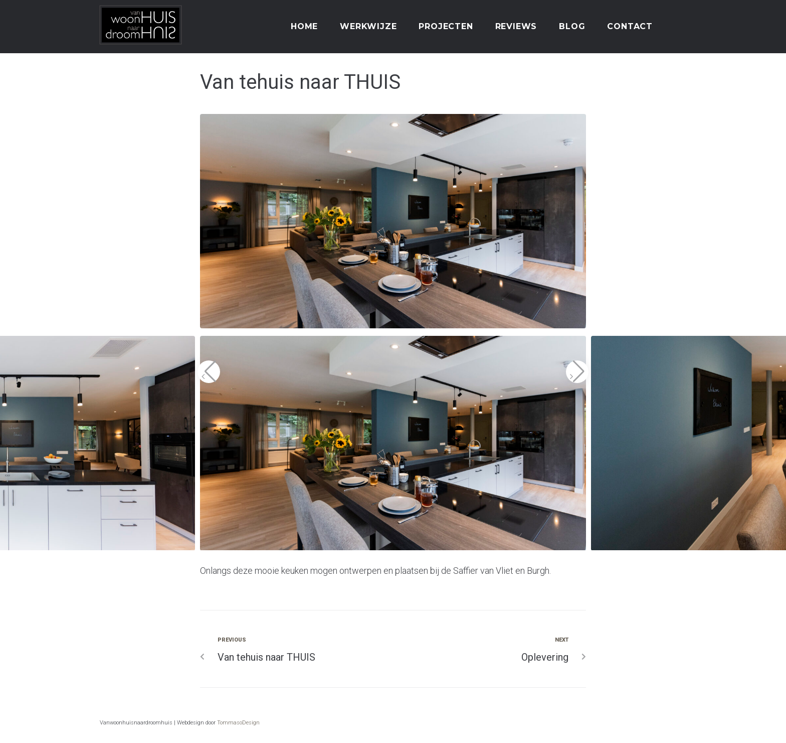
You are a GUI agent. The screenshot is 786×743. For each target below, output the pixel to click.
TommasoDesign (238, 722)
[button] (209, 371)
